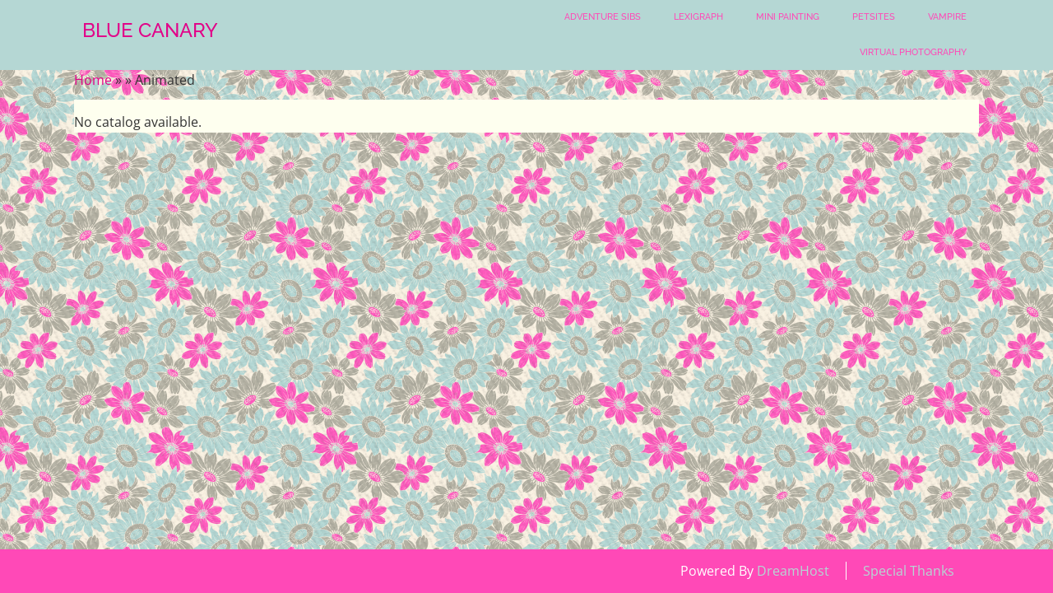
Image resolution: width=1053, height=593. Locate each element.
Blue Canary (150, 30)
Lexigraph (698, 17)
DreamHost (793, 571)
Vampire (947, 17)
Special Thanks (908, 571)
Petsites (873, 17)
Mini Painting (787, 17)
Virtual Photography (913, 52)
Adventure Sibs (602, 17)
